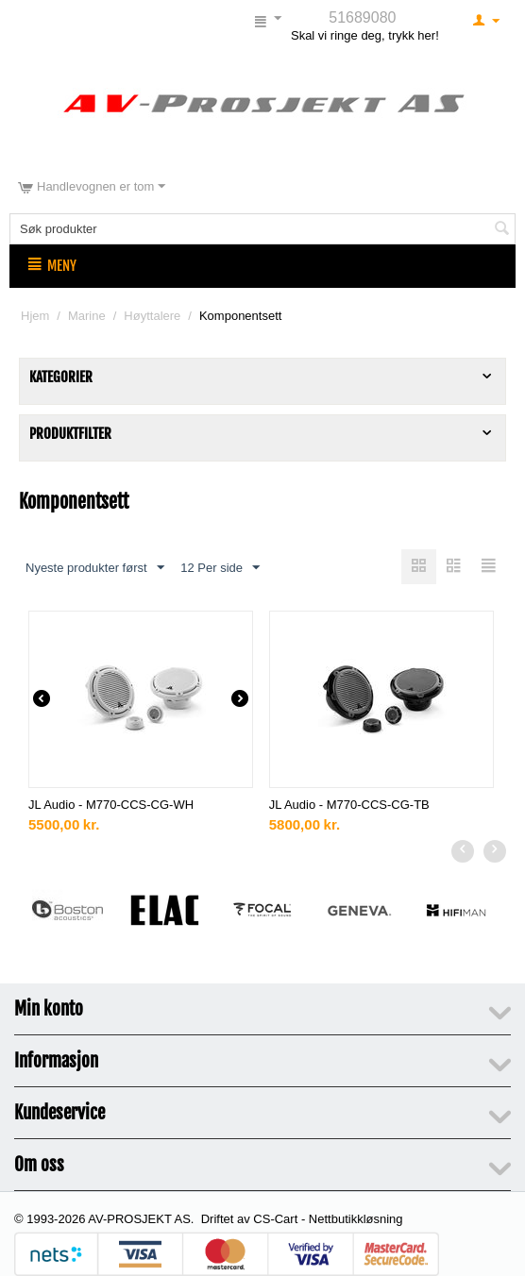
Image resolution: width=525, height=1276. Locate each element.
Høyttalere (152, 316)
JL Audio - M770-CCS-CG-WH (111, 805)
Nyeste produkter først (94, 568)
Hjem (35, 316)
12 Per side (220, 568)
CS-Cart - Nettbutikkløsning (327, 1219)
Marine (87, 316)
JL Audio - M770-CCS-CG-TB (349, 805)
